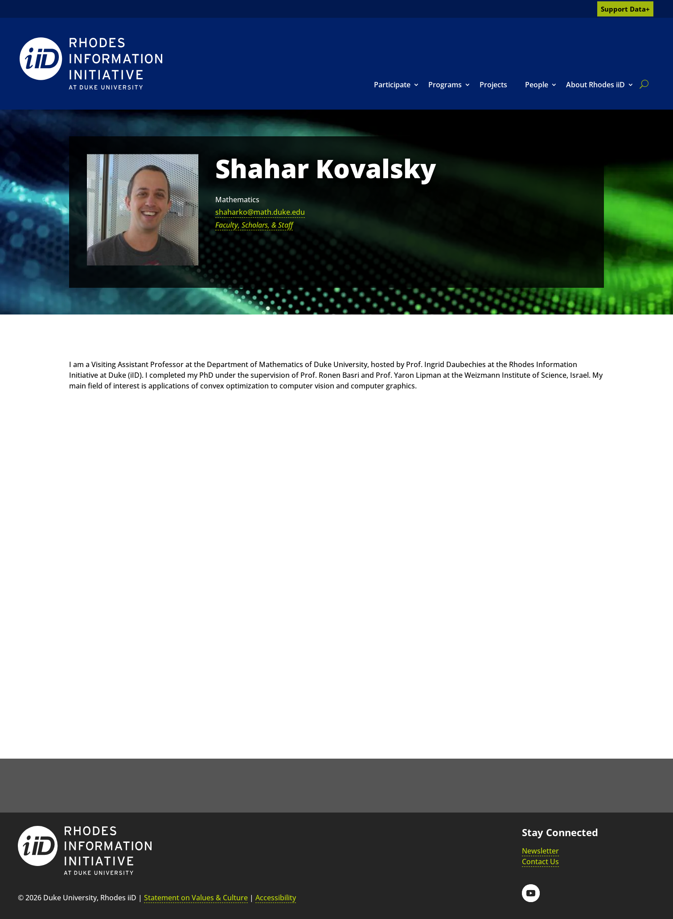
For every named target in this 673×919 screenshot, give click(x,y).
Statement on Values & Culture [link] (196, 898)
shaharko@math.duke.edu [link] (260, 212)
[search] (642, 84)
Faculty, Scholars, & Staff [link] (254, 225)
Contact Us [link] (540, 861)
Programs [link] (445, 85)
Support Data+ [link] (625, 8)
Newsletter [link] (540, 851)
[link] (91, 63)
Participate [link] (392, 85)
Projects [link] (493, 85)
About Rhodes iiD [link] (595, 85)
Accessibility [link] (275, 898)
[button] (531, 893)
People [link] (536, 85)
